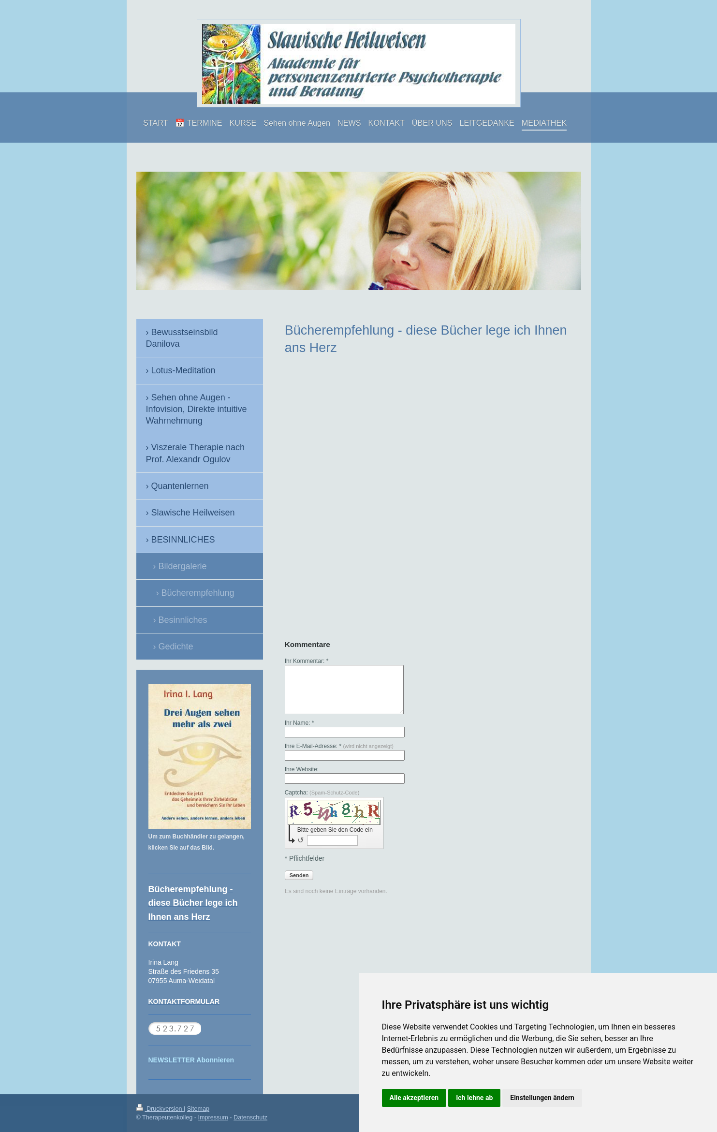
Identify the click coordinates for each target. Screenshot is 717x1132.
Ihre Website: (302, 769)
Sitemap (198, 1108)
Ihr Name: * (299, 723)
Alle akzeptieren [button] (414, 1098)
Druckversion (160, 1108)
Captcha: (322, 792)
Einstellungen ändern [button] (542, 1098)
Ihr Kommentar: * (307, 661)
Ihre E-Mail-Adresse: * (339, 746)
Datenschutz (250, 1117)
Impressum (213, 1117)
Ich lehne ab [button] (474, 1098)
